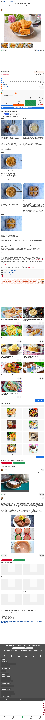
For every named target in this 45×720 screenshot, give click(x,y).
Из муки (33, 437)
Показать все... (40, 457)
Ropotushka (4, 10)
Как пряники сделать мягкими (8, 606)
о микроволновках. (39, 259)
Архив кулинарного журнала (8, 685)
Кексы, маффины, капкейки (33, 425)
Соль (4, 84)
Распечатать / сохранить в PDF (9, 274)
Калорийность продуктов (7, 681)
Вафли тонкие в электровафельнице (10, 319)
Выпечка (11, 413)
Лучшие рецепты (5, 674)
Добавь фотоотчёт (6, 463)
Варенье (4, 78)
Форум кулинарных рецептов (8, 693)
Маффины (11, 437)
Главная (3, 659)
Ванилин (4, 82)
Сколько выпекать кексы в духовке (9, 576)
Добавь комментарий (18, 463)
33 (3, 555)
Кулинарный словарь (6, 678)
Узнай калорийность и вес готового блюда (17, 107)
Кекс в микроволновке (33, 449)
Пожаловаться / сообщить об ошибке (10, 275)
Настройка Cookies (6, 668)
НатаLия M (6, 497)
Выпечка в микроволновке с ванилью (10, 405)
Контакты (4, 670)
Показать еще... (40, 400)
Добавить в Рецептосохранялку (9, 270)
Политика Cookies (5, 666)
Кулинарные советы (6, 676)
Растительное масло (7, 86)
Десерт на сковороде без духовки (31, 337)
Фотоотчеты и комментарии (8, 691)
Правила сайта (5, 661)
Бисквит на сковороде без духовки (9, 374)
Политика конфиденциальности (8, 663)
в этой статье (31, 267)
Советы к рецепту (34, 11)
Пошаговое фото (26, 11)
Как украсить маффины (7, 591)
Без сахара (11, 425)
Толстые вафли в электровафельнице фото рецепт (32, 320)
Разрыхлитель (6, 88)
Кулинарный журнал (6, 683)
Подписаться (28, 647)
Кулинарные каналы (6, 696)
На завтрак (11, 449)
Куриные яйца (5, 80)
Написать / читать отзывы (8, 272)
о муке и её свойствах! (8, 250)
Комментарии (19, 11)
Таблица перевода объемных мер (8, 90)
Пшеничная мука (6, 77)
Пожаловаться (4, 11)
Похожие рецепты (12, 11)
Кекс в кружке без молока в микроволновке (7, 357)
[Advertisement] (22, 60)
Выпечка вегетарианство (26, 405)
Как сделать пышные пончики (30, 576)
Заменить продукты (5, 74)
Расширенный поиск (6, 689)
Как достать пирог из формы (30, 606)
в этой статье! (21, 255)
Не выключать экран (39, 71)
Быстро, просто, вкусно (33, 413)
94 (3, 50)
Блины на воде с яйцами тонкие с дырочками (9, 394)
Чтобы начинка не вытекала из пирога (32, 591)
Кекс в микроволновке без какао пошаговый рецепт (31, 357)
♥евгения (5, 469)
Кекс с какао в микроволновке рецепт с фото (32, 375)
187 (38, 50)
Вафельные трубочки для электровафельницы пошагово (8, 338)
